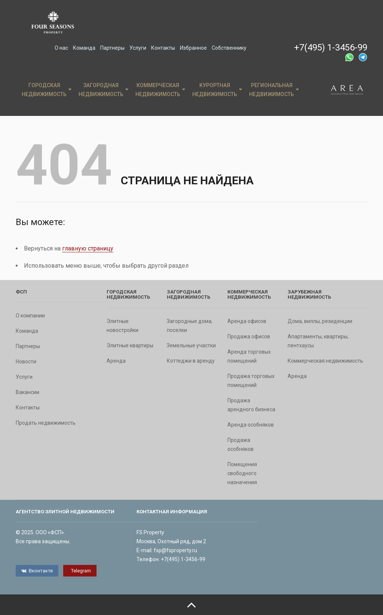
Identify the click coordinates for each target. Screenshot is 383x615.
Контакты (163, 48)
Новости (26, 362)
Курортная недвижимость (217, 89)
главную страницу (87, 248)
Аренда (116, 361)
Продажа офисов (248, 336)
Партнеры (112, 48)
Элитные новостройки (122, 325)
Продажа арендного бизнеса (251, 404)
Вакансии (27, 392)
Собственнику (229, 48)
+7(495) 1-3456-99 (330, 47)
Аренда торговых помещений (249, 356)
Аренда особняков (250, 425)
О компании (30, 316)
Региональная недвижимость (274, 89)
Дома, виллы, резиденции (320, 321)
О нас (61, 48)
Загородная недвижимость (103, 89)
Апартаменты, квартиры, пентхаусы (318, 340)
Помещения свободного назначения (242, 473)
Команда (84, 48)
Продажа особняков (240, 444)
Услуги (137, 48)
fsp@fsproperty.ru (175, 550)
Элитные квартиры (130, 345)
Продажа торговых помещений (251, 380)
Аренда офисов (246, 321)
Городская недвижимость (46, 89)
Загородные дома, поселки (189, 325)
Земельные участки (191, 345)
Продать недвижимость (46, 423)
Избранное (193, 48)
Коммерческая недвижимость (160, 89)
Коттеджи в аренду (191, 361)
